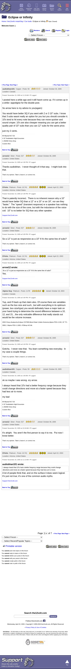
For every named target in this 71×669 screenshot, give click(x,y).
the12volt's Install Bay (15, 21)
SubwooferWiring (29, 9)
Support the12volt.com (10, 215)
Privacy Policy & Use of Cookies (36, 627)
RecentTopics (52, 9)
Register (56, 30)
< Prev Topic (57, 85)
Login (65, 30)
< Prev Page (5, 85)
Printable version (14, 546)
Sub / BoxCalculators (37, 9)
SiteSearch (60, 9)
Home (4, 21)
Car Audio (28, 21)
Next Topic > (65, 85)
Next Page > (14, 85)
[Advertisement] (35, 62)
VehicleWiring (44, 9)
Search (45, 30)
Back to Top (6, 150)
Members (35, 30)
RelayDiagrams (21, 9)
